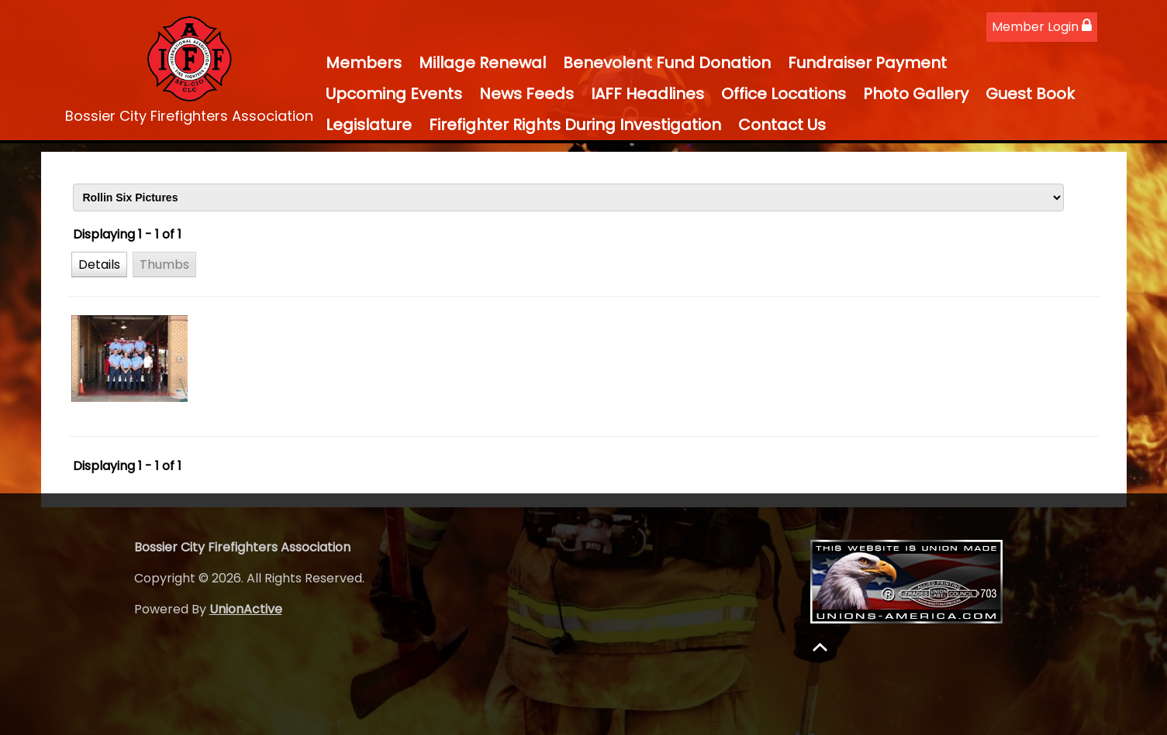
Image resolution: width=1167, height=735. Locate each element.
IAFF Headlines (647, 94)
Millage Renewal (482, 63)
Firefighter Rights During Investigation (575, 125)
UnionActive (245, 609)
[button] (99, 264)
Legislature (369, 125)
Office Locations (783, 94)
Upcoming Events (394, 94)
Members (364, 63)
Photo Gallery (915, 94)
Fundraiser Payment (867, 63)
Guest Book (1030, 94)
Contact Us (782, 125)
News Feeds (526, 94)
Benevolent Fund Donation (667, 63)
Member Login (1042, 27)
